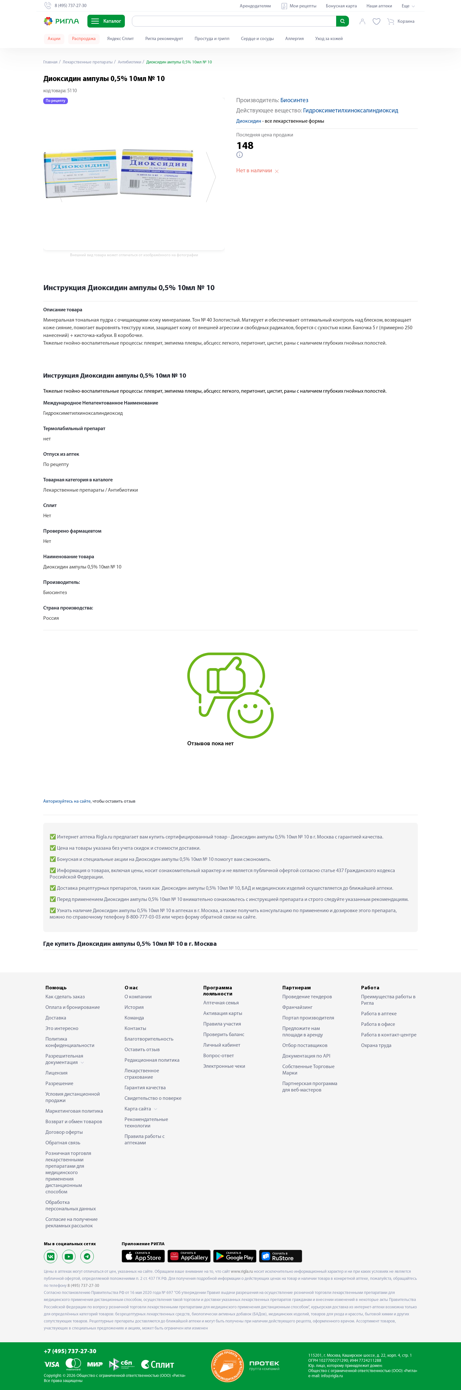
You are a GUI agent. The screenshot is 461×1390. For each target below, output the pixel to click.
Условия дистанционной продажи (72, 1097)
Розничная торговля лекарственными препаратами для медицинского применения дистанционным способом (68, 1173)
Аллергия (294, 39)
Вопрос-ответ (218, 1056)
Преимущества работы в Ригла (388, 1000)
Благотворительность (149, 1039)
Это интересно (61, 1028)
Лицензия (56, 1073)
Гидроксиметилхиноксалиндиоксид (350, 111)
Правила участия (222, 1024)
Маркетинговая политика (74, 1111)
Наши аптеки (379, 6)
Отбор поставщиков (305, 1045)
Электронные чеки (224, 1066)
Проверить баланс (223, 1034)
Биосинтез (294, 101)
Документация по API (306, 1056)
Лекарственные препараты (90, 62)
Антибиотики (135, 62)
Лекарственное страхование (142, 1074)
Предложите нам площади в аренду (302, 1032)
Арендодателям (255, 6)
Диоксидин (248, 121)
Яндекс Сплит (120, 39)
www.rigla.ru (242, 1272)
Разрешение (59, 1083)
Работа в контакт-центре (389, 1035)
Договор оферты (64, 1132)
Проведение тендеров (307, 997)
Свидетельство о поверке (153, 1098)
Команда (134, 1018)
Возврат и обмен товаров (73, 1121)
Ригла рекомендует (164, 39)
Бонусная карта (341, 6)
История (134, 1007)
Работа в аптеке (379, 1014)
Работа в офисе (378, 1024)
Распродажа (84, 39)
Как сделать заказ (65, 997)
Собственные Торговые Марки (308, 1070)
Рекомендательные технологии (146, 1123)
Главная (51, 62)
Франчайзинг (297, 1007)
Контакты (135, 1028)
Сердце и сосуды (257, 39)
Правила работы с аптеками (145, 1140)
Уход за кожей (329, 39)
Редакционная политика (152, 1060)
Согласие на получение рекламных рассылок (71, 1223)
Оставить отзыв (142, 1049)
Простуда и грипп (212, 39)
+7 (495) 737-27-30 (70, 1352)
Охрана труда (376, 1045)
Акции (54, 39)
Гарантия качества (145, 1088)
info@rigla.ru (332, 1376)
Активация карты (222, 1013)
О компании (138, 997)
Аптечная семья (221, 1003)
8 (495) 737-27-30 (83, 1286)
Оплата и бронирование (72, 1007)
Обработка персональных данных (70, 1206)
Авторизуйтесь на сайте (67, 801)
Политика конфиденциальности (69, 1042)
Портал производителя (308, 1018)
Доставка (55, 1018)
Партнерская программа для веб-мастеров (309, 1087)
